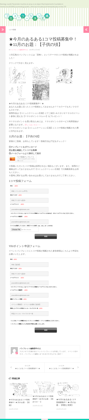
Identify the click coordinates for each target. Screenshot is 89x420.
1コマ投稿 (13, 29)
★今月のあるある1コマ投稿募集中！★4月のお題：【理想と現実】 (66, 405)
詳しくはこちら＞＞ (34, 124)
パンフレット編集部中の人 (20, 50)
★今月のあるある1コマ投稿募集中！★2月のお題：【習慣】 (19, 405)
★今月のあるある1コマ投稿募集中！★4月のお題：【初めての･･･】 (42, 401)
